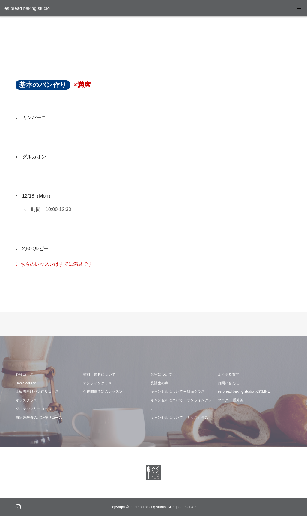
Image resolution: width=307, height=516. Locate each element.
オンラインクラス (97, 383)
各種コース (25, 374)
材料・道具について (99, 374)
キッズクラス (26, 400)
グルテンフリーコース (34, 409)
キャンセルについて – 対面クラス (178, 391)
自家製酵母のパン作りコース (39, 417)
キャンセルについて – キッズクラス (179, 417)
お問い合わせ (228, 383)
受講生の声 (159, 383)
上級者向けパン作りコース (37, 391)
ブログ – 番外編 (230, 400)
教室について (161, 374)
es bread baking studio (27, 8)
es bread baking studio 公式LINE (244, 391)
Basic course (26, 383)
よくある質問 (228, 374)
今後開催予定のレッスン (103, 391)
